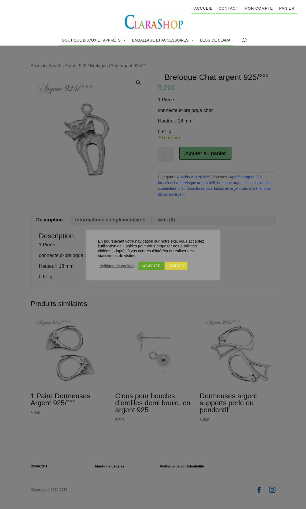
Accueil (203, 8)
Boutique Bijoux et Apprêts (94, 40)
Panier (286, 8)
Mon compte (258, 8)
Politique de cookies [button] (116, 268)
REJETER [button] (176, 268)
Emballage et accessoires (163, 40)
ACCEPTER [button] (151, 268)
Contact (228, 8)
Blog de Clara (215, 40)
